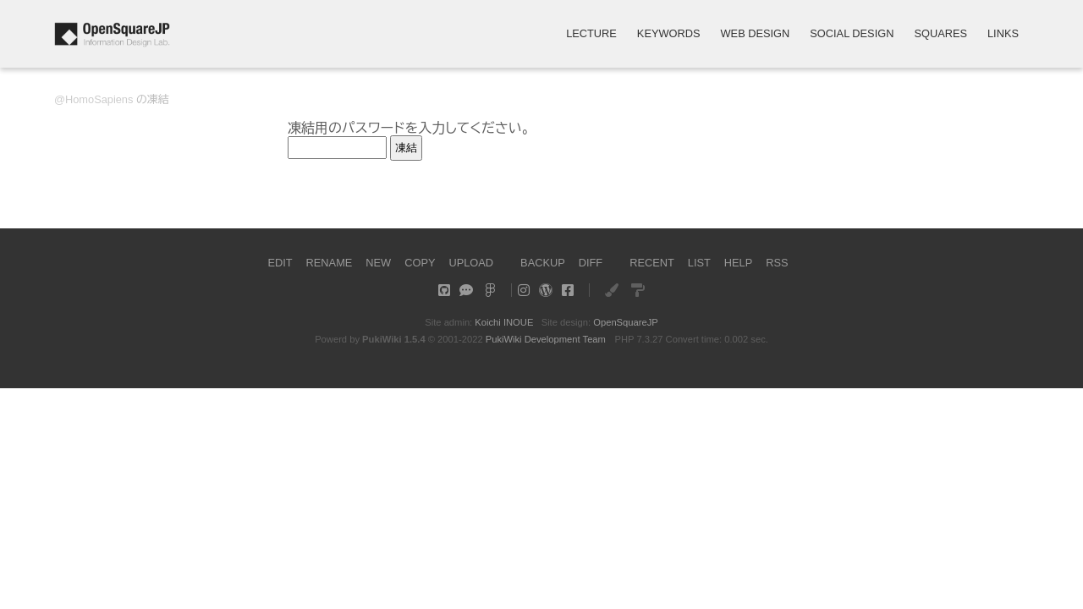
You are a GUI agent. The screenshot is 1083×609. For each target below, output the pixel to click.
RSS (777, 262)
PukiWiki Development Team (546, 339)
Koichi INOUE (504, 322)
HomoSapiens (99, 99)
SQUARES (940, 34)
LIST (699, 262)
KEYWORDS (669, 34)
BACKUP (542, 262)
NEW (378, 262)
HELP (738, 262)
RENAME (329, 262)
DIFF (590, 262)
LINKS (1003, 34)
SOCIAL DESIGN (851, 34)
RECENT (651, 262)
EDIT (279, 262)
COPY (419, 262)
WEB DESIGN (755, 34)
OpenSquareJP (625, 322)
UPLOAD (470, 262)
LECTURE (591, 34)
